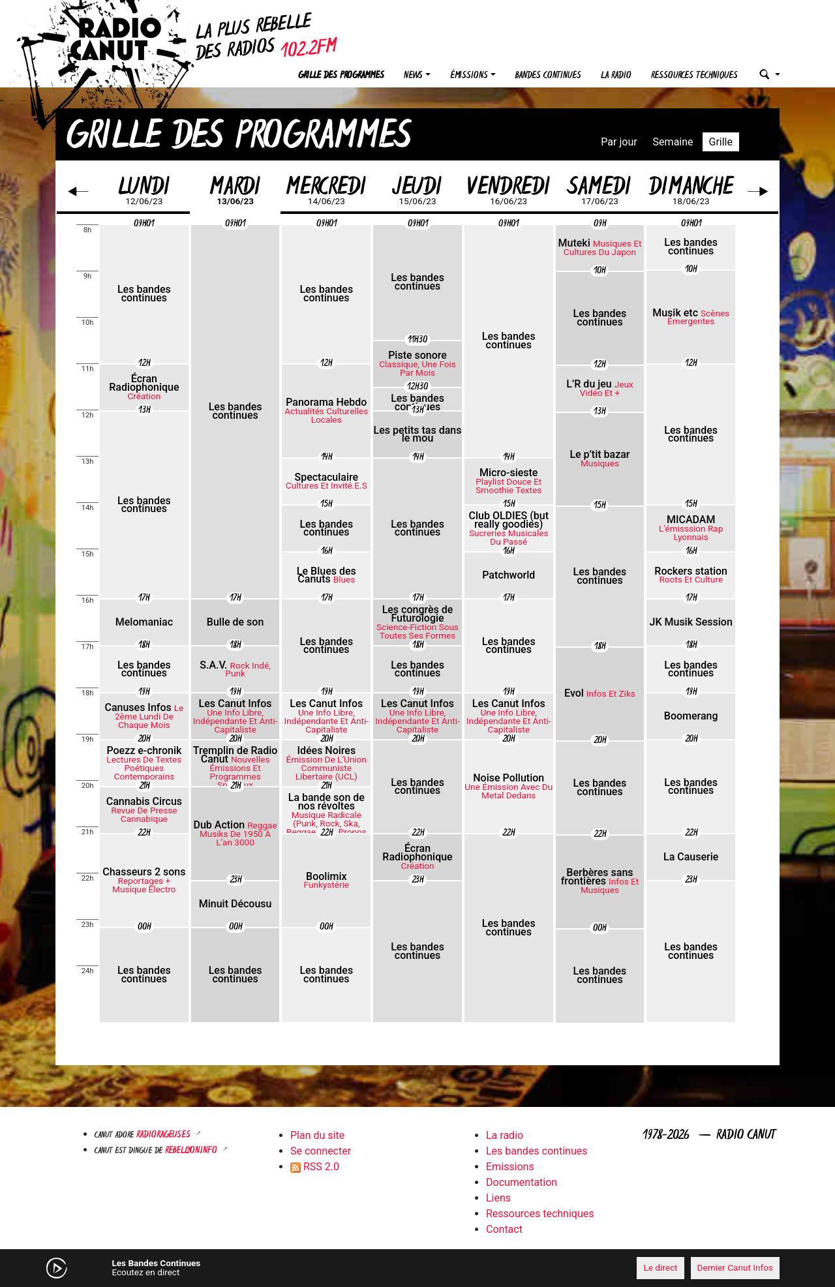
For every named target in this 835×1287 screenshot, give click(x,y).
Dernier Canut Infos (735, 1267)
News (413, 75)
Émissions (469, 75)
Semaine (673, 142)
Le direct (660, 1267)
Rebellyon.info (192, 1150)
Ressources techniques (694, 75)
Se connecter (320, 1151)
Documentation (521, 1182)
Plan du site (317, 1135)
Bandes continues (548, 75)
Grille (721, 142)
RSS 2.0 (314, 1166)
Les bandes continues (536, 1151)
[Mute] (258, 1267)
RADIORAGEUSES (164, 1135)
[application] (417, 1268)
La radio (616, 75)
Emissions (510, 1166)
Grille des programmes (341, 75)
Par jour (619, 142)
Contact (504, 1229)
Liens (498, 1198)
